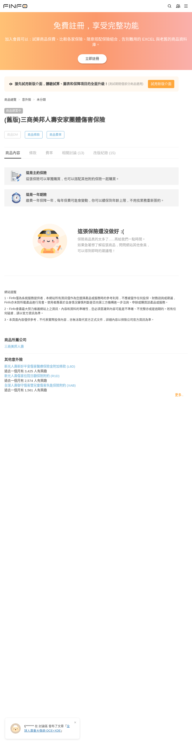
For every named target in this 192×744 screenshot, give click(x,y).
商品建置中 (13, 110)
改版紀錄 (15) (104, 153)
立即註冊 (92, 58)
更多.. (179, 434)
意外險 (26, 99)
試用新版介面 (161, 84)
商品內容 (12, 153)
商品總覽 (10, 99)
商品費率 (55, 134)
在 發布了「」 (47, 728)
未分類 (41, 99)
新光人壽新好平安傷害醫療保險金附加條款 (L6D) (39, 405)
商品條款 (34, 134)
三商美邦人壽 (14, 385)
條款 (32, 153)
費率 (49, 153)
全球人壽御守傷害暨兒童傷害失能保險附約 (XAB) (40, 424)
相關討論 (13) (73, 153)
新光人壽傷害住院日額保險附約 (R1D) (31, 415)
